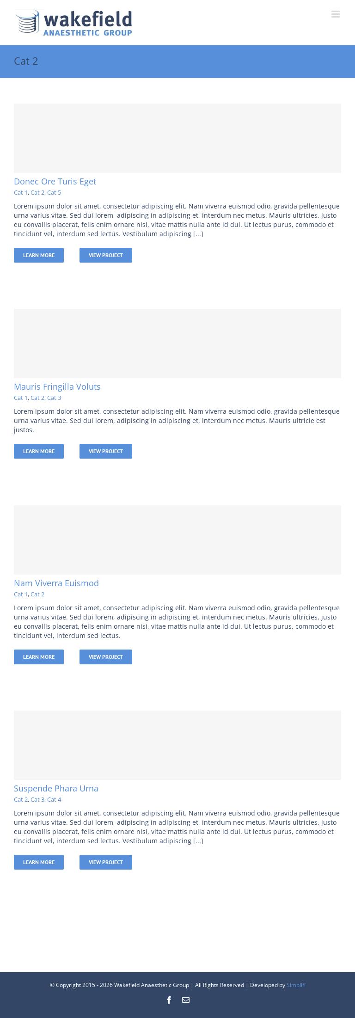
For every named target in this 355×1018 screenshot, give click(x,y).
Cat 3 (54, 397)
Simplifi (296, 985)
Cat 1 (21, 192)
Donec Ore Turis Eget (55, 181)
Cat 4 (54, 799)
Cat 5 (54, 192)
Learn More (39, 254)
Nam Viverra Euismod (56, 583)
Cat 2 (37, 192)
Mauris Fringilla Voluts (57, 386)
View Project (106, 254)
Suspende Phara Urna (56, 788)
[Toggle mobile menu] (336, 14)
